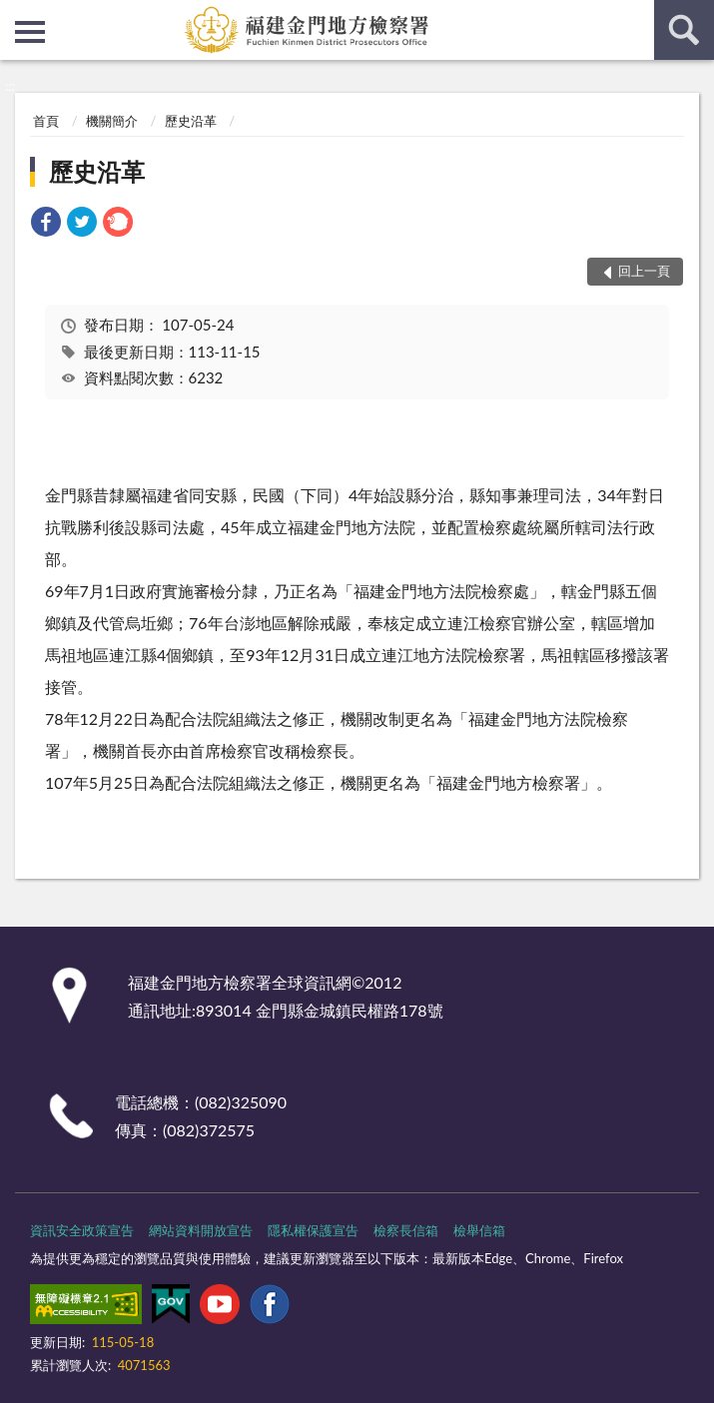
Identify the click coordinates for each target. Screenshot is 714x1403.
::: (16, 15)
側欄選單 (30, 32)
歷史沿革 (191, 121)
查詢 (684, 30)
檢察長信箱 (405, 1230)
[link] (46, 224)
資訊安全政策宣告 (82, 1230)
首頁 (46, 121)
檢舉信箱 (479, 1230)
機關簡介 (112, 121)
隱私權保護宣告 (313, 1230)
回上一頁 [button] (644, 271)
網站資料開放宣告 (201, 1230)
